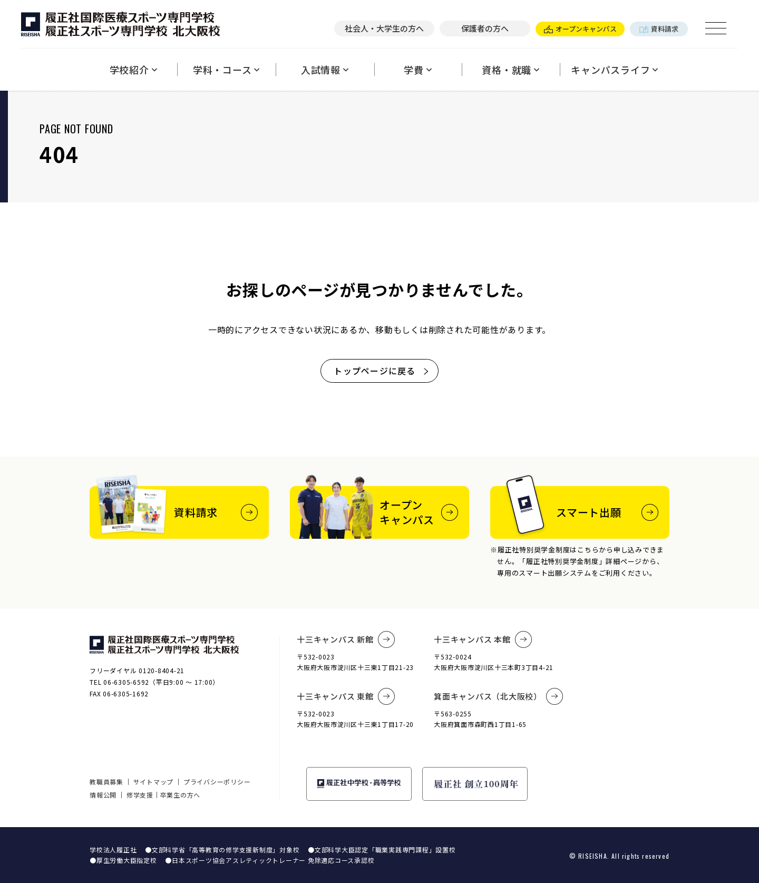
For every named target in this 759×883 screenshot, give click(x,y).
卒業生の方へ (180, 794)
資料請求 (658, 29)
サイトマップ (153, 781)
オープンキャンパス (580, 29)
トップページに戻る (382, 370)
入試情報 (325, 69)
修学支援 (139, 794)
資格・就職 (511, 69)
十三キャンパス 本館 (483, 639)
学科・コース (226, 69)
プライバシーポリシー (217, 781)
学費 (418, 69)
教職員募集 (106, 781)
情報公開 (103, 794)
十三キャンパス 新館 (346, 639)
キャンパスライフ (614, 69)
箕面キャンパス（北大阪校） (498, 696)
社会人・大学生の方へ (384, 28)
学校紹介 (134, 69)
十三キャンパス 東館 (346, 696)
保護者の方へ (485, 28)
